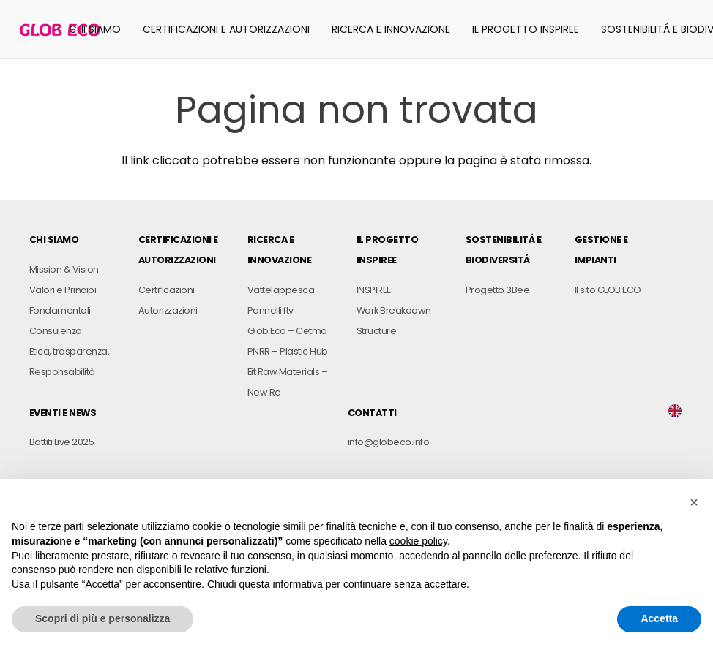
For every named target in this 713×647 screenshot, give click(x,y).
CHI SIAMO (53, 239)
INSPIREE (373, 290)
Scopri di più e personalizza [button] (102, 618)
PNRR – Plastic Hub (287, 351)
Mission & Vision (64, 269)
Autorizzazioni (168, 310)
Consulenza (55, 331)
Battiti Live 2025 (61, 442)
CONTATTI (372, 412)
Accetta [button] (659, 618)
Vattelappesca (280, 290)
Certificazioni (166, 290)
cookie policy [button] (418, 541)
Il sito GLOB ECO (608, 290)
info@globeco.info (388, 442)
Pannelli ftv (270, 310)
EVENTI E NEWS (62, 412)
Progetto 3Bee (497, 290)
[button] (694, 502)
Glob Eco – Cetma (287, 331)
